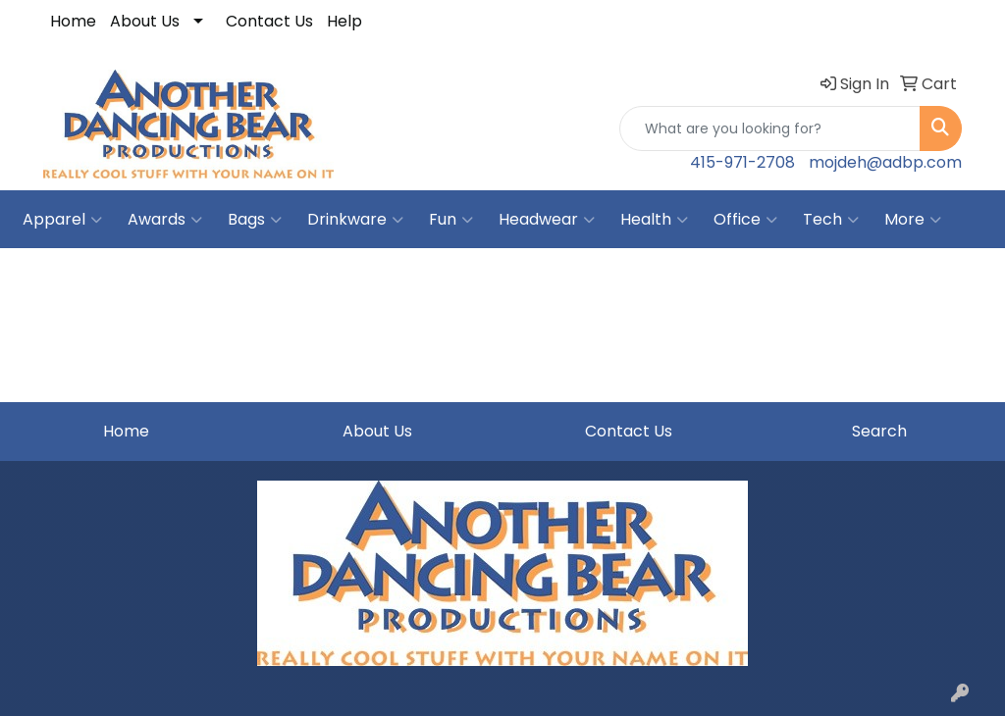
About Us (145, 21)
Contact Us (269, 21)
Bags (255, 219)
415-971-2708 (742, 162)
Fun (451, 219)
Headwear (547, 219)
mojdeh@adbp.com (885, 162)
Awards (165, 219)
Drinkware (355, 219)
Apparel (62, 219)
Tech (831, 219)
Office (745, 219)
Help (344, 21)
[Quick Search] (770, 128)
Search (879, 431)
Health (654, 219)
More (912, 219)
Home (73, 21)
